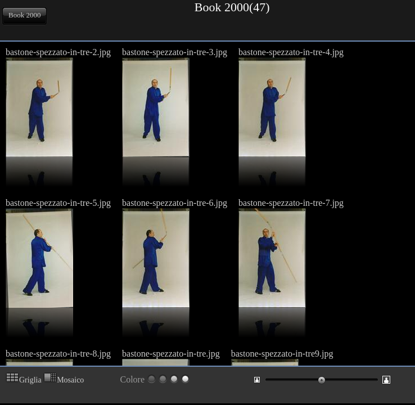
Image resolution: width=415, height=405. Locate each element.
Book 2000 (24, 15)
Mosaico (63, 380)
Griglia (24, 380)
